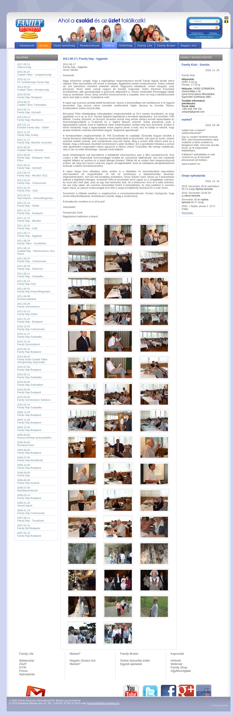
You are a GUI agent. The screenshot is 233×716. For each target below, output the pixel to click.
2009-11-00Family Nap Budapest (29, 421)
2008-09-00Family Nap (23, 474)
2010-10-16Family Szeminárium (28, 343)
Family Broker (129, 653)
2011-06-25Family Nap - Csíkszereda (31, 260)
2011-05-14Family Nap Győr (26, 282)
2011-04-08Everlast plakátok (26, 297)
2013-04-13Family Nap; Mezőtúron (30, 118)
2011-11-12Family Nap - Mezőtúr (29, 219)
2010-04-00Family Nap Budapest (29, 391)
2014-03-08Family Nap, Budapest (29, 96)
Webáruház (26, 660)
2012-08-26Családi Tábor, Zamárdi (30, 148)
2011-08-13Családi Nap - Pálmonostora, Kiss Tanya (36, 251)
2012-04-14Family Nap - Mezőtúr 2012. (32, 174)
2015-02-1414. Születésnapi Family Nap (33, 80)
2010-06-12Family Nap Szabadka (29, 376)
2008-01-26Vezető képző (24, 504)
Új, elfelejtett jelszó (204, 37)
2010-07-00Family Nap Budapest (29, 368)
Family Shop (179, 667)
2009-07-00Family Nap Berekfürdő (30, 459)
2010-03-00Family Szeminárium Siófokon (33, 398)
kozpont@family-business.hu (103, 703)
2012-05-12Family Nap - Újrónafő (29, 166)
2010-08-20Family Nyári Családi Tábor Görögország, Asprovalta (32, 359)
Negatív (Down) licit (82, 660)
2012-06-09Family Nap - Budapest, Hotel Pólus (33, 157)
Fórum (23, 671)
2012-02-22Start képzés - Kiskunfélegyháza (35, 196)
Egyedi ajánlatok (131, 664)
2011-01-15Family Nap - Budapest (30, 320)
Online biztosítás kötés (135, 660)
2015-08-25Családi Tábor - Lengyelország (34, 73)
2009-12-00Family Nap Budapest (29, 413)
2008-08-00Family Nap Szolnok (28, 481)
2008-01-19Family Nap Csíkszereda (31, 511)
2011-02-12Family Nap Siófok (27, 312)
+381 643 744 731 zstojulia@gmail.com (193, 109)
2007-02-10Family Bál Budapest (28, 527)
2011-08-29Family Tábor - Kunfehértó (31, 242)
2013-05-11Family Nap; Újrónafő (29, 111)
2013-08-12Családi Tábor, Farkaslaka (31, 103)
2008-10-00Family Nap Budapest (29, 466)
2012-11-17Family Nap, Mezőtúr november (34, 141)
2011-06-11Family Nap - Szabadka (30, 275)
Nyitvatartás (27, 674)
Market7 (75, 653)
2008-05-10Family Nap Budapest (29, 496)
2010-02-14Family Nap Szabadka (29, 406)
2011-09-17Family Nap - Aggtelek (29, 234)
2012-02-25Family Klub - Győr (27, 189)
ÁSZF (23, 664)
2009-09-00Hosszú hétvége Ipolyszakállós (34, 436)
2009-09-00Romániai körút (25, 444)
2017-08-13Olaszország (24, 65)
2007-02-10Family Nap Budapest (29, 534)
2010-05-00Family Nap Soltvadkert (30, 383)
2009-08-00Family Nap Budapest (29, 451)
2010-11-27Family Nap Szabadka (29, 335)
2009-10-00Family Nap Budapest (29, 428)
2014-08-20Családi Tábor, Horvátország (33, 88)
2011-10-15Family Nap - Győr (27, 227)
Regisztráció (197, 33)
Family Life (26, 653)
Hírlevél (176, 660)
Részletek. (187, 212)
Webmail (176, 664)
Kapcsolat (177, 653)
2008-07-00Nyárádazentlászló (27, 489)
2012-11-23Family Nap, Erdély (27, 133)
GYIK (22, 667)
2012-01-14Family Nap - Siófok (28, 204)
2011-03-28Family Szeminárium (28, 305)
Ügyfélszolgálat (181, 671)
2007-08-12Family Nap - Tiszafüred (30, 519)
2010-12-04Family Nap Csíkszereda (31, 328)
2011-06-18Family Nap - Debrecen (30, 267)
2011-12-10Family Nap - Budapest (30, 212)
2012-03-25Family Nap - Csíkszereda (31, 181)
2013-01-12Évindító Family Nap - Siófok (33, 126)
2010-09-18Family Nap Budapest (29, 350)
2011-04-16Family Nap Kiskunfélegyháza (33, 290)
